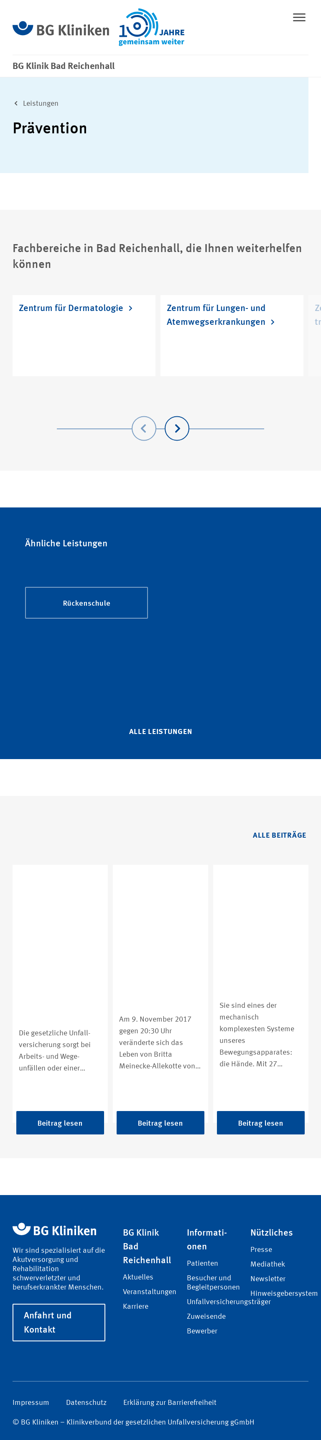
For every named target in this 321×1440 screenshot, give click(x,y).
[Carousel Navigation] (160, 416)
